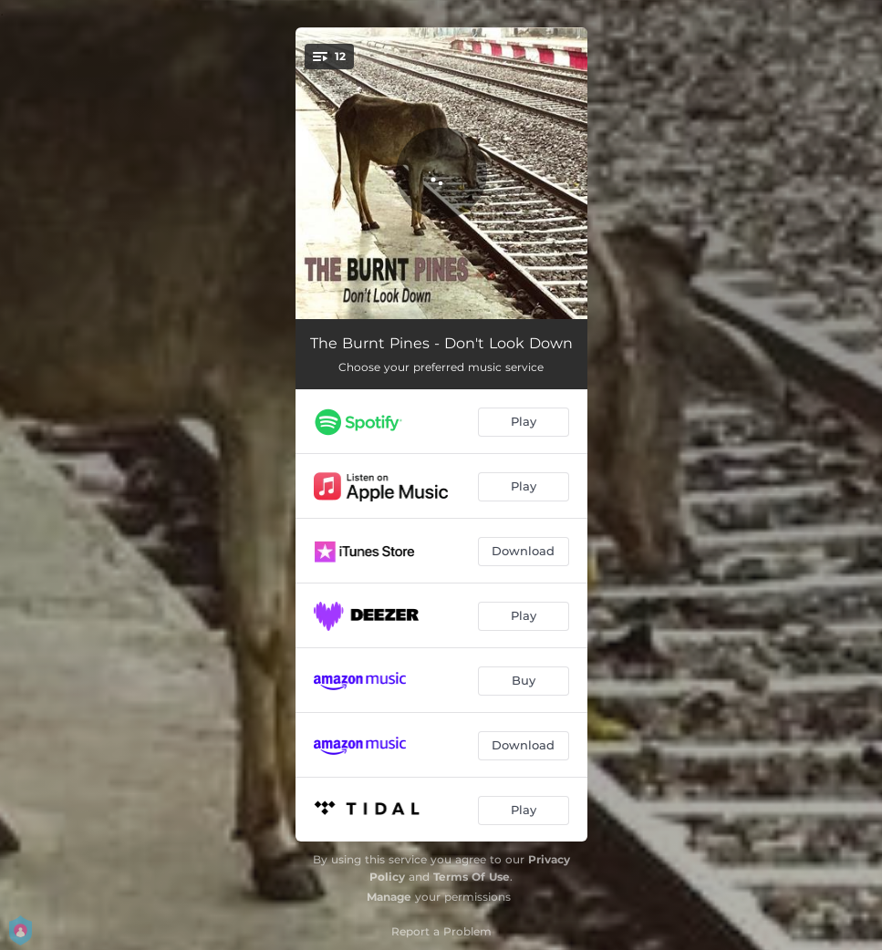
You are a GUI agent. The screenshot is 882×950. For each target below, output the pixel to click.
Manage (389, 897)
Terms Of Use (471, 876)
